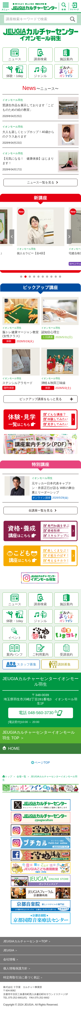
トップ (8, 776)
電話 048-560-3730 (40, 712)
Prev (11, 236)
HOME (11, 748)
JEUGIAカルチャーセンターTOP (25, 941)
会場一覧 (21, 776)
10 (60, 277)
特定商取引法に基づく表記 (21, 977)
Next (69, 236)
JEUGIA (8, 950)
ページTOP (42, 762)
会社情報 (9, 959)
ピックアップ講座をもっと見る (46, 399)
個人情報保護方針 (15, 968)
